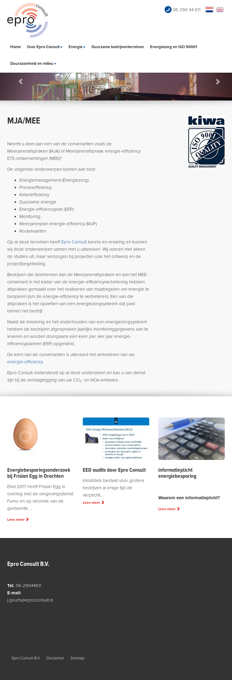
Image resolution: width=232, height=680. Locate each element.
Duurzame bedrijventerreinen (118, 47)
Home (15, 47)
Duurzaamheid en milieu (33, 63)
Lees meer (18, 519)
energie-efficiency (25, 362)
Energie (77, 47)
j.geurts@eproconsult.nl (30, 600)
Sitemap (77, 658)
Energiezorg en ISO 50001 (173, 47)
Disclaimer (55, 658)
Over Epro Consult (45, 47)
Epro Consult (74, 242)
